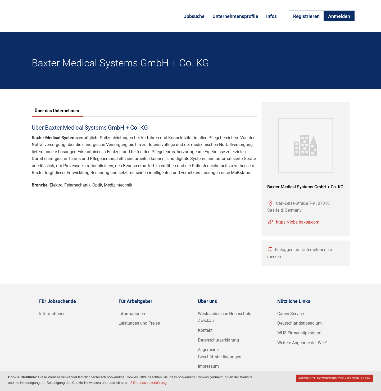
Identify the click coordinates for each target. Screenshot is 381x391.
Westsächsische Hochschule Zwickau (224, 317)
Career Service (290, 313)
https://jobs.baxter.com (297, 222)
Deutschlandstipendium (299, 323)
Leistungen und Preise (139, 323)
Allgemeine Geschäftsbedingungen (219, 353)
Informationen (52, 313)
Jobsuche (194, 16)
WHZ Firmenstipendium (299, 332)
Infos (271, 16)
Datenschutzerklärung (218, 340)
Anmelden (339, 16)
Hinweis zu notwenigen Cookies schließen (334, 378)
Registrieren (306, 16)
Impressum (208, 366)
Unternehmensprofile (235, 16)
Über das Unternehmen (57, 110)
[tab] (56, 111)
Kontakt (205, 330)
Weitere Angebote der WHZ (302, 342)
